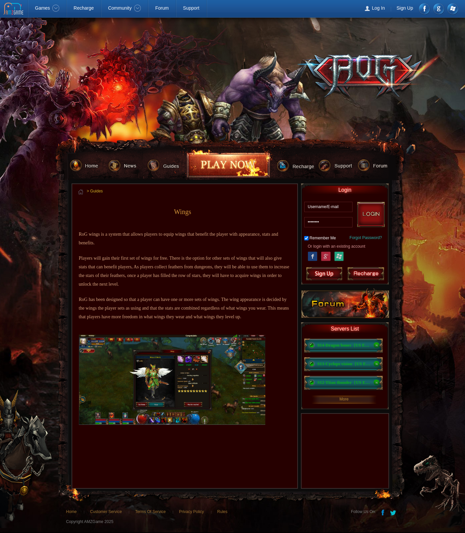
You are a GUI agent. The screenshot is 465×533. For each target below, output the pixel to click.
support (338, 165)
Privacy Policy (191, 511)
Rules (222, 511)
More (344, 399)
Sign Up (404, 8)
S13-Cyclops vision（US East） (344, 363)
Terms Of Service (150, 511)
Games (47, 8)
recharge (297, 165)
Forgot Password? (365, 237)
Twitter (393, 512)
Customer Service (106, 511)
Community (124, 8)
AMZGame (14, 9)
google (438, 9)
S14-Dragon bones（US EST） (344, 345)
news (126, 165)
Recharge (84, 8)
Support (191, 8)
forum (376, 165)
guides (166, 165)
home (87, 165)
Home (71, 511)
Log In (378, 8)
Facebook (425, 9)
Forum (161, 8)
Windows (452, 9)
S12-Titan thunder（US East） (344, 382)
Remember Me (323, 238)
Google (326, 255)
